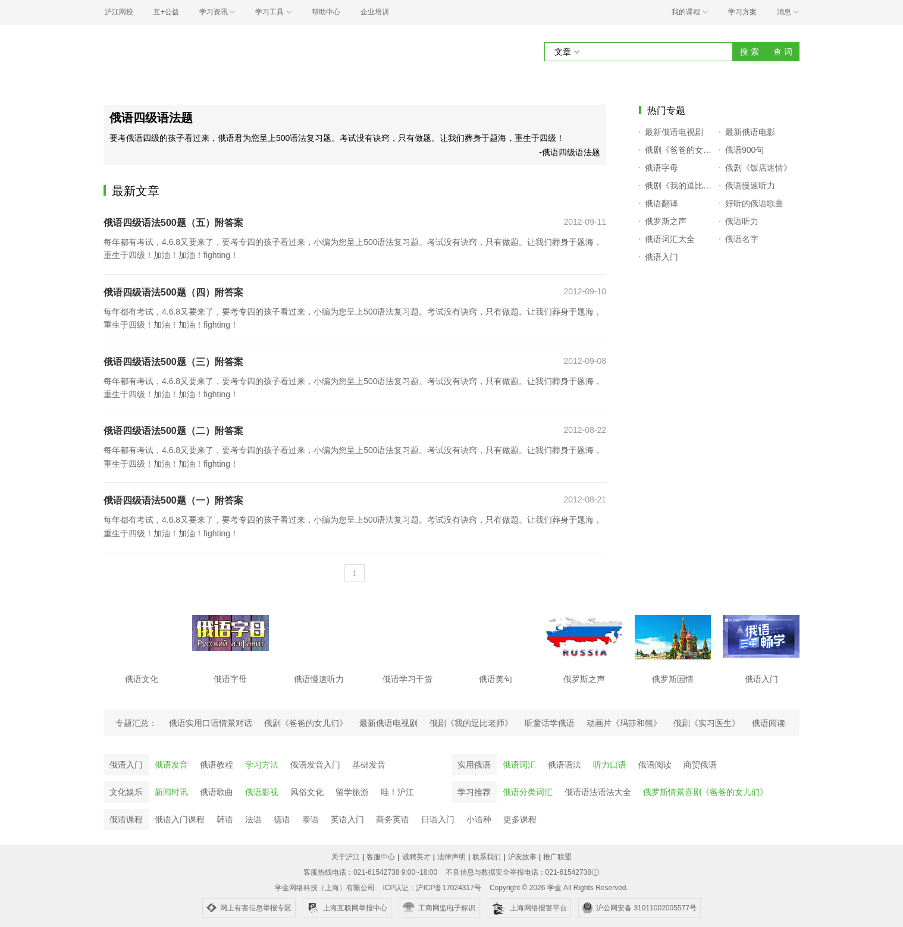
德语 (282, 819)
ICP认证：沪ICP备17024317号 (431, 888)
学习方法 (261, 764)
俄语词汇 (519, 764)
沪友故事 (522, 857)
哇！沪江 (397, 792)
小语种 (478, 819)
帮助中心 (326, 12)
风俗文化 (307, 792)
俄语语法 (564, 764)
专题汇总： (136, 723)
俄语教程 (216, 764)
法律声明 (451, 857)
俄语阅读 (655, 764)
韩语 (225, 819)
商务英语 (392, 819)
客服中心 (380, 857)
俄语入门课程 (180, 819)
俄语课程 (126, 819)
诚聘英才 (416, 857)
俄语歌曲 (216, 792)
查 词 (782, 51)
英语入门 (347, 819)
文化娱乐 (126, 792)
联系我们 (486, 857)
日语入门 (437, 819)
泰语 (310, 819)
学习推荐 (474, 792)
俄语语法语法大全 (598, 792)
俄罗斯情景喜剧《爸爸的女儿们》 (705, 792)
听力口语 (609, 764)
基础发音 (368, 764)
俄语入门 (126, 764)
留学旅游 (352, 792)
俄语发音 (171, 764)
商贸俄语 (700, 764)
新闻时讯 (171, 792)
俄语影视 (261, 792)
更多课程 (520, 819)
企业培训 (374, 12)
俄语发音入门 (315, 764)
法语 (253, 819)
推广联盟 (557, 857)
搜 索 (749, 51)
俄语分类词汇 (528, 792)
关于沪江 (345, 857)
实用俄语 (474, 764)
